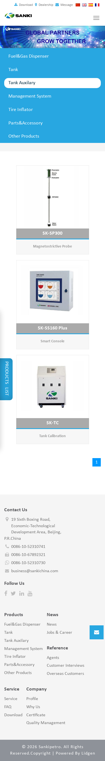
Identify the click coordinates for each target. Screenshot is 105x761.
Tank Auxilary (21, 83)
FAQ (7, 707)
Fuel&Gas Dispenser (28, 56)
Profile (32, 699)
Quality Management (45, 723)
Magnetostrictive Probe (52, 246)
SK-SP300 (52, 233)
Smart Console (52, 341)
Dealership (44, 5)
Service (10, 699)
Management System (29, 96)
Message (64, 5)
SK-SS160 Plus (52, 328)
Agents (53, 658)
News (52, 624)
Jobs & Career (59, 632)
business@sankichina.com (34, 571)
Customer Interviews (65, 665)
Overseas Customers (65, 674)
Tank (13, 69)
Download (23, 5)
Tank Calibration (52, 436)
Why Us (33, 707)
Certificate (35, 715)
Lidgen (88, 753)
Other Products (23, 136)
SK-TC (52, 423)
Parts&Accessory (25, 123)
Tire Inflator (20, 109)
